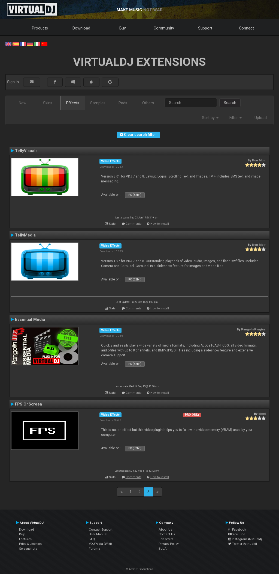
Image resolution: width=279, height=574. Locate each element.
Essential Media (30, 319)
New (22, 103)
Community (164, 28)
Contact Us (167, 534)
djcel (262, 414)
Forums (94, 549)
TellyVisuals (26, 151)
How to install (159, 224)
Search (230, 102)
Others (148, 103)
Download (81, 28)
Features (25, 539)
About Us (165, 529)
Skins (47, 103)
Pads (123, 103)
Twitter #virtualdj (242, 544)
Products (40, 28)
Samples (97, 103)
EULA (163, 549)
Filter (235, 118)
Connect (246, 28)
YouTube (236, 534)
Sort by (210, 118)
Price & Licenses (30, 544)
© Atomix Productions (139, 569)
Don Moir (259, 160)
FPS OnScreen (28, 404)
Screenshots (28, 549)
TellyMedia (25, 235)
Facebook (237, 529)
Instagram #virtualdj (245, 539)
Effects (72, 103)
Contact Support (101, 529)
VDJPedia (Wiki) (100, 544)
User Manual (98, 534)
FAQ (92, 539)
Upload (260, 118)
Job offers (166, 539)
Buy (122, 28)
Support (205, 28)
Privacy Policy (169, 544)
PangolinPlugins (253, 329)
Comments (133, 224)
